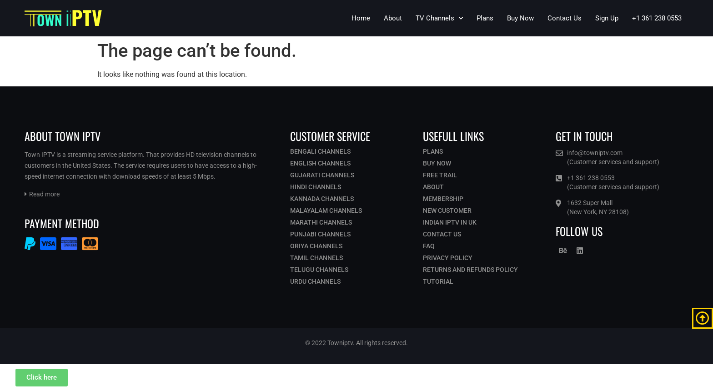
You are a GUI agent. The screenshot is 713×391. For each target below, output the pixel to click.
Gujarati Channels (322, 175)
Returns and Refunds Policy (470, 269)
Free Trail (440, 175)
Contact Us (564, 18)
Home (360, 18)
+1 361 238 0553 (657, 18)
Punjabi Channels (320, 234)
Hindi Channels (315, 187)
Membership (443, 199)
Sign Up (606, 18)
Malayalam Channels (326, 210)
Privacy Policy (447, 258)
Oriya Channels (316, 246)
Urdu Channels (315, 281)
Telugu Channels (319, 269)
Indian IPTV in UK (450, 222)
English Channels (320, 163)
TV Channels (439, 18)
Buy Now (520, 18)
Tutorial (438, 281)
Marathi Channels (321, 222)
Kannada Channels (322, 199)
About (393, 18)
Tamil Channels (316, 258)
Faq (429, 246)
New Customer (447, 210)
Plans (485, 18)
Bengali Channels (320, 151)
